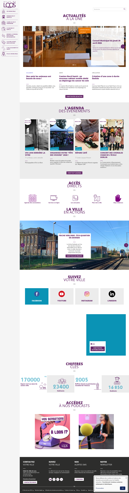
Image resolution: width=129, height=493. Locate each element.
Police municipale (12, 53)
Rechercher (124, 9)
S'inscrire (79, 479)
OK (123, 488)
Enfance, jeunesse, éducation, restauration (12, 36)
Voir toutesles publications (98, 348)
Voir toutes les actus (74, 96)
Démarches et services (11, 16)
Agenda (89, 489)
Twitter (50, 478)
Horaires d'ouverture (29, 478)
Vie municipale (11, 11)
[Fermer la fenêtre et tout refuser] (126, 477)
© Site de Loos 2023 (27, 489)
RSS (61, 478)
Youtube (57, 478)
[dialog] (110, 483)
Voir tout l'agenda (74, 173)
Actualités (83, 489)
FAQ (77, 489)
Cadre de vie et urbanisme (11, 22)
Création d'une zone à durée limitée (105, 77)
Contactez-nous (30, 482)
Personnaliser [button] (100, 488)
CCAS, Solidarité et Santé (12, 48)
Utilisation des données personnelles (53, 489)
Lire (93, 343)
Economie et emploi (10, 28)
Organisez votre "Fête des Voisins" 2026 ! (61, 154)
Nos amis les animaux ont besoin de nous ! (38, 77)
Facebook (54, 478)
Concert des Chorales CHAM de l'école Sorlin (111, 155)
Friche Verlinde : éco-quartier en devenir (74, 236)
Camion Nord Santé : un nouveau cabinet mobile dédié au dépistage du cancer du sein (74, 78)
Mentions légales (39, 489)
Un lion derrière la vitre (35, 154)
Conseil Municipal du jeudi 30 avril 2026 (106, 41)
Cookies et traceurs (69, 489)
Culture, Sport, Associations (11, 42)
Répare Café (81, 153)
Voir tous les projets (74, 256)
